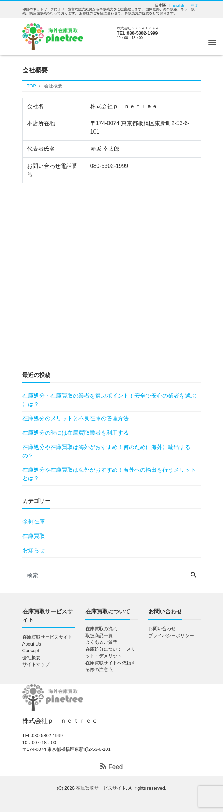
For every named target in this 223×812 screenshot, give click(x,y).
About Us (31, 644)
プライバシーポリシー (171, 635)
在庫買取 (33, 536)
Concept (30, 650)
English (178, 5)
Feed (111, 766)
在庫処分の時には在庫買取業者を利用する (75, 433)
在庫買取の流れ (101, 628)
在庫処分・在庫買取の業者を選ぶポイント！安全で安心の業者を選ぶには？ (109, 400)
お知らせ (33, 550)
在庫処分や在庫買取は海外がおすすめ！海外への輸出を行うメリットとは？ (109, 474)
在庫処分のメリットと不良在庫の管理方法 (75, 418)
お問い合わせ (162, 628)
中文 (194, 5)
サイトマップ (36, 664)
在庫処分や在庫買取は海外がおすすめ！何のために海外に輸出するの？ (106, 451)
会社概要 (31, 657)
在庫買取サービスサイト (47, 637)
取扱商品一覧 (99, 635)
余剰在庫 (33, 522)
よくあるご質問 (101, 642)
